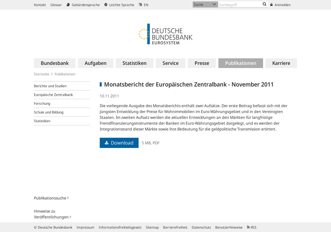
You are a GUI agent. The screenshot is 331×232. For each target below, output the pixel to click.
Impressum (85, 227)
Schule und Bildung (48, 112)
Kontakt (40, 4)
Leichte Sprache (119, 4)
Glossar (56, 4)
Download (119, 142)
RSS (252, 227)
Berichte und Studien (50, 86)
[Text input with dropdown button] (243, 4)
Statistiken (42, 121)
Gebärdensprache (83, 4)
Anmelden (280, 4)
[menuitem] (54, 63)
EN (143, 4)
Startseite (41, 74)
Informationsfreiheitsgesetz (120, 227)
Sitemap (152, 227)
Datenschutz (201, 227)
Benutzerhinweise (229, 227)
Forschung (42, 103)
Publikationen (65, 74)
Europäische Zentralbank (53, 94)
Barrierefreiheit (175, 227)
